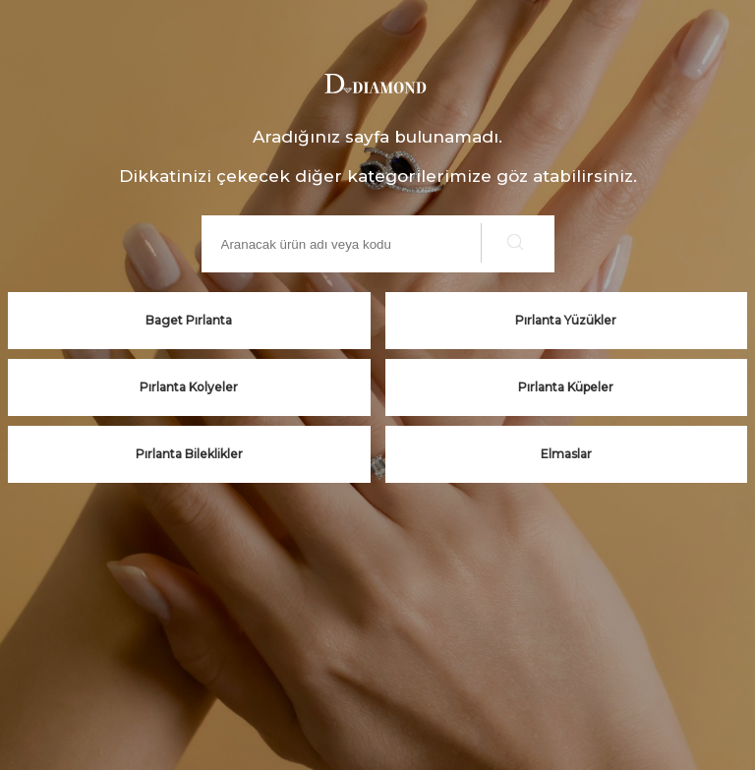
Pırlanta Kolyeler (189, 387)
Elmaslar (566, 453)
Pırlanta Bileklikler (189, 453)
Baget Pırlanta (188, 320)
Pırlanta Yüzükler (565, 320)
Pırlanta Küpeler (565, 387)
